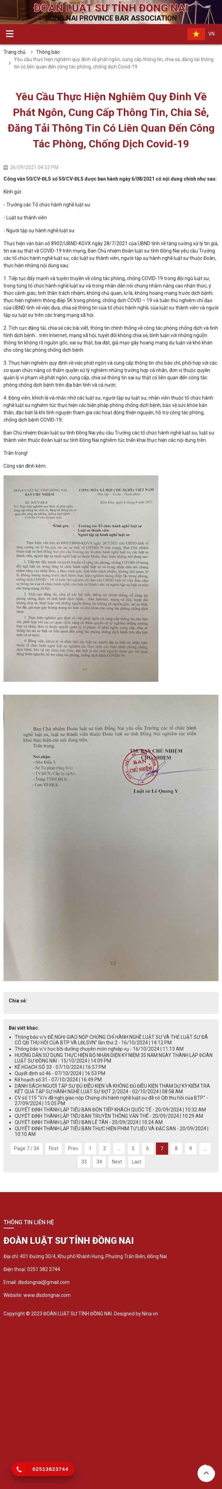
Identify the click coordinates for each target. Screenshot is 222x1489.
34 (99, 1162)
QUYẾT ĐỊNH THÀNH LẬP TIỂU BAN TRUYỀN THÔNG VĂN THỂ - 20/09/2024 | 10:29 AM (109, 1116)
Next (117, 1162)
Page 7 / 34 (26, 1148)
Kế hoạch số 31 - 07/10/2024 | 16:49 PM (58, 1079)
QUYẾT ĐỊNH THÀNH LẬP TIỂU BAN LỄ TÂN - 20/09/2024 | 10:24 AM (89, 1122)
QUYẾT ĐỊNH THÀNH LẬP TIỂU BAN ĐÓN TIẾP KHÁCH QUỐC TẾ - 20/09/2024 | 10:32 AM (110, 1109)
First (53, 1148)
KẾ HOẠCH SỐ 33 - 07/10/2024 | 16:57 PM (60, 1067)
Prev (73, 1148)
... (119, 1148)
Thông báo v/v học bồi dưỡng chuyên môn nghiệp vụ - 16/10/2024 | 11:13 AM (99, 1049)
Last (136, 1162)
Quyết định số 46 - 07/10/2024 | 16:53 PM (60, 1073)
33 (84, 1162)
